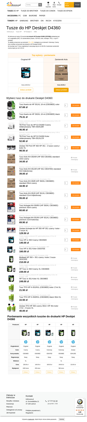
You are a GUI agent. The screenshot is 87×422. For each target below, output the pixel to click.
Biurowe (33, 16)
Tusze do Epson (64, 11)
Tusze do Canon (47, 11)
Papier (42, 16)
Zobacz (25, 372)
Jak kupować (10, 413)
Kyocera (57, 21)
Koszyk (77, 4)
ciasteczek (31, 419)
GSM (25, 16)
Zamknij (61, 419)
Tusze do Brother (29, 11)
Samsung (24, 21)
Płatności (9, 407)
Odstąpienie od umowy (14, 410)
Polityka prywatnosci (33, 410)
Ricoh (48, 21)
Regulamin (29, 413)
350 (32, 42)
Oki (42, 21)
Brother (34, 21)
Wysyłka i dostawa (12, 401)
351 (29, 42)
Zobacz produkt (25, 90)
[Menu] (83, 399)
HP (12, 21)
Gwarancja (10, 404)
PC (14, 16)
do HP (13, 11)
